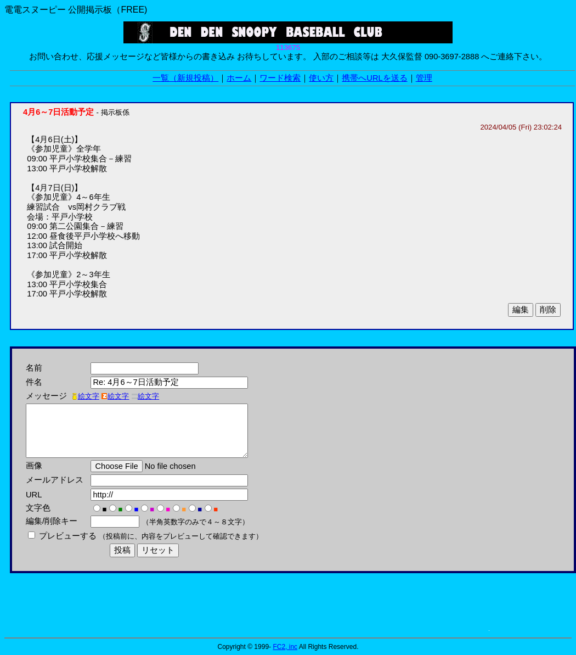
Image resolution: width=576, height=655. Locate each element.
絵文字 (85, 396)
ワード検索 (280, 78)
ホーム (239, 78)
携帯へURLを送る (374, 78)
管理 (424, 78)
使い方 (321, 78)
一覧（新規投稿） (185, 78)
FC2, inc (285, 647)
